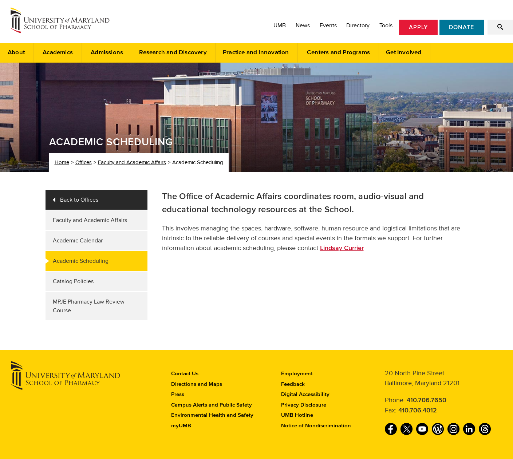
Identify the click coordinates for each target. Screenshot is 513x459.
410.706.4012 (417, 410)
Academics (58, 53)
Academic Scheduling (80, 261)
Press (177, 394)
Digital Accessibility (305, 394)
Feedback (293, 384)
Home (62, 162)
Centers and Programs (338, 53)
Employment (297, 373)
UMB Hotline (297, 415)
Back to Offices (79, 200)
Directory (358, 25)
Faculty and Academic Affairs (132, 162)
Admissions (107, 53)
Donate (461, 27)
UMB (279, 25)
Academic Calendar (78, 240)
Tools (385, 25)
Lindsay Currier (342, 248)
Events (328, 25)
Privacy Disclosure (303, 405)
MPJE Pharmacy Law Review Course (89, 306)
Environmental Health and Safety (212, 415)
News (303, 25)
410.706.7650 (426, 400)
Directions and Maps (196, 384)
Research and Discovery (172, 53)
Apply (418, 27)
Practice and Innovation (256, 53)
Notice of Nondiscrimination (316, 425)
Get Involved (403, 53)
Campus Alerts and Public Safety (211, 405)
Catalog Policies (73, 281)
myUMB (181, 425)
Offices (83, 162)
